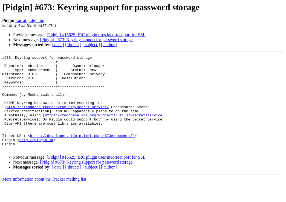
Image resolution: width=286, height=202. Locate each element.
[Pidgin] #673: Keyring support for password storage (86, 39)
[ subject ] (91, 44)
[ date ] (58, 44)
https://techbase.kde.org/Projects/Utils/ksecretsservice (103, 127)
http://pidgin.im (36, 157)
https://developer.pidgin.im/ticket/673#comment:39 (82, 152)
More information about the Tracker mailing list (44, 197)
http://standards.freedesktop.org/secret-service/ (58, 117)
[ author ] (109, 44)
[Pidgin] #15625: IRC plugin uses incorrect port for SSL (96, 34)
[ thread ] (73, 44)
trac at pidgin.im (29, 20)
